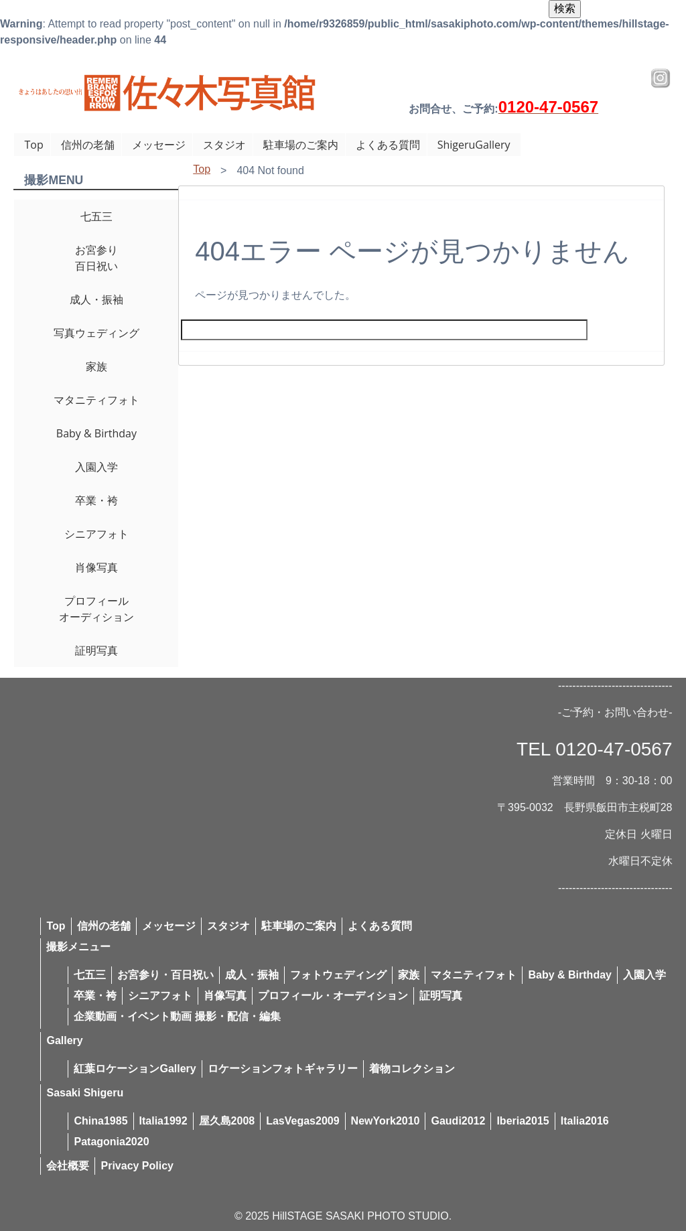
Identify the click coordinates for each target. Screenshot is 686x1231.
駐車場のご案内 (300, 144)
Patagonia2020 (111, 1141)
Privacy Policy (137, 1165)
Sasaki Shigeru (84, 1092)
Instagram (660, 78)
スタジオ (224, 144)
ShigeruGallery (473, 144)
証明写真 (96, 650)
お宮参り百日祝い (96, 257)
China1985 (100, 1121)
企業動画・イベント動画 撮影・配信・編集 (177, 1016)
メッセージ (159, 144)
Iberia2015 (522, 1121)
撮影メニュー (78, 946)
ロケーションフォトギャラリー (283, 1068)
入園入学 (96, 466)
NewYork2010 (385, 1121)
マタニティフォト (96, 399)
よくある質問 (388, 144)
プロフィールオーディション (96, 608)
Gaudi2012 (458, 1121)
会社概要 (67, 1165)
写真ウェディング (96, 332)
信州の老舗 (88, 144)
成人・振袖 (96, 299)
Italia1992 (163, 1121)
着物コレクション (412, 1068)
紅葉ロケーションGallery (135, 1068)
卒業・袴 (96, 500)
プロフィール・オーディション (333, 995)
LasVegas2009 (302, 1121)
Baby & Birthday (96, 433)
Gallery (64, 1040)
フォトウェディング (338, 975)
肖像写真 (96, 567)
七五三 (96, 216)
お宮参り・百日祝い (165, 975)
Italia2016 (585, 1121)
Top (33, 144)
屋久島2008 (227, 1121)
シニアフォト (96, 533)
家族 (96, 366)
